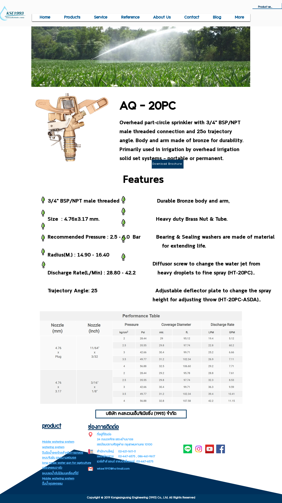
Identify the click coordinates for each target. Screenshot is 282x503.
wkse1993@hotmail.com (113, 469)
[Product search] (265, 7)
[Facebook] (220, 449)
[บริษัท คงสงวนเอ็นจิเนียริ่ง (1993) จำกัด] (141, 414)
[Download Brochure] (168, 164)
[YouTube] (209, 449)
